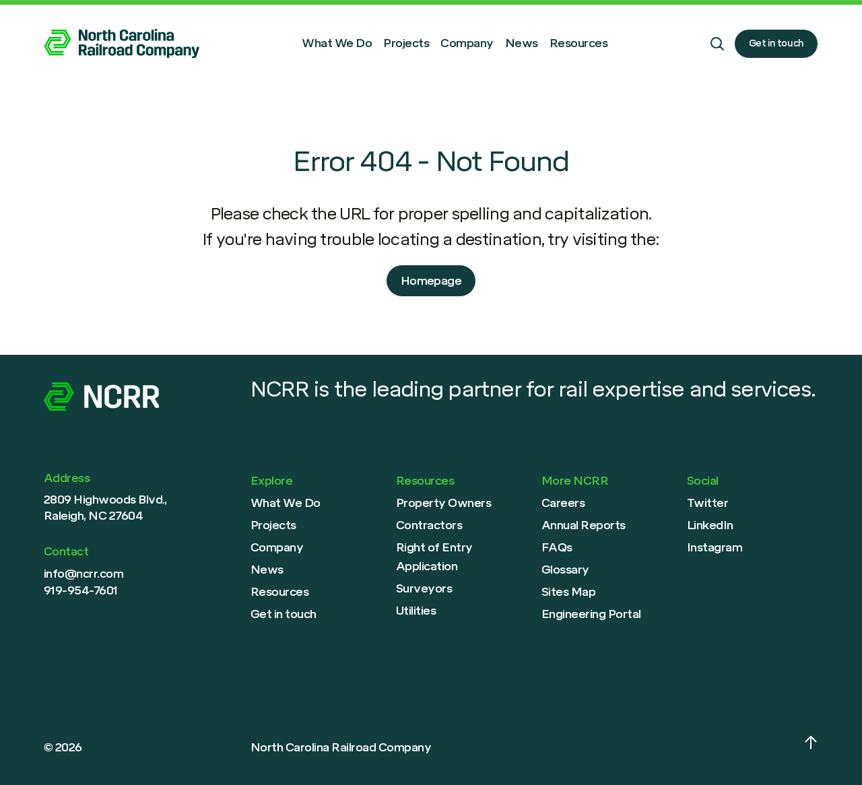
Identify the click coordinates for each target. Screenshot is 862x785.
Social (703, 480)
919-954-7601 (81, 590)
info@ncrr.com (83, 573)
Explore (271, 480)
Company (466, 43)
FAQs (556, 547)
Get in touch (776, 43)
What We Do (337, 43)
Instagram (714, 547)
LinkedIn (710, 525)
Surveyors (424, 588)
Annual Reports (583, 525)
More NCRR (574, 480)
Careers (563, 503)
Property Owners (443, 503)
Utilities (416, 610)
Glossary (565, 569)
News (521, 43)
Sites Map (568, 592)
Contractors (429, 525)
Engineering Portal (591, 614)
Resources (578, 43)
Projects (406, 43)
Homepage (431, 280)
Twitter (707, 503)
